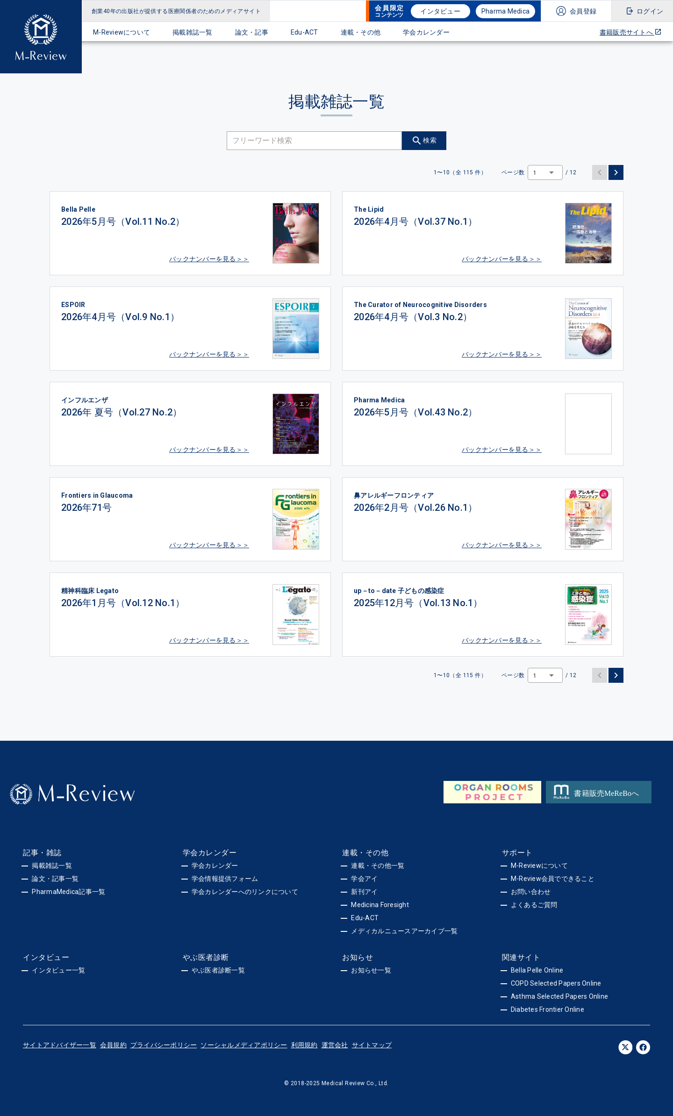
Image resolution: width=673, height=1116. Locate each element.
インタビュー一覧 (58, 970)
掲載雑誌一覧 (192, 32)
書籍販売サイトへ (631, 32)
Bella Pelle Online (537, 970)
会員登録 (583, 11)
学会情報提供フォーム (225, 878)
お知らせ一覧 (371, 970)
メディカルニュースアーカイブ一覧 (404, 931)
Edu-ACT (304, 32)
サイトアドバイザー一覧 (59, 1045)
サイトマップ (372, 1045)
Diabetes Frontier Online (547, 1009)
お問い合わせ (531, 891)
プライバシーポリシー (163, 1045)
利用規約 (304, 1045)
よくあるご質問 (534, 905)
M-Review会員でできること (552, 878)
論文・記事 (251, 32)
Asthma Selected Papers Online (559, 996)
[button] (545, 172)
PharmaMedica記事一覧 (68, 891)
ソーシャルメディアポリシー (243, 1045)
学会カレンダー (426, 32)
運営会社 (335, 1045)
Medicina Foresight (380, 905)
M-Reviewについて (121, 32)
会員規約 (113, 1045)
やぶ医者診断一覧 (218, 970)
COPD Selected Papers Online (556, 983)
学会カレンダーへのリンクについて (245, 891)
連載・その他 (361, 32)
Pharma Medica (505, 11)
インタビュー (440, 11)
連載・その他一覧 (377, 865)
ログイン (650, 11)
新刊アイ (364, 891)
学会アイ (364, 878)
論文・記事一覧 (55, 878)
